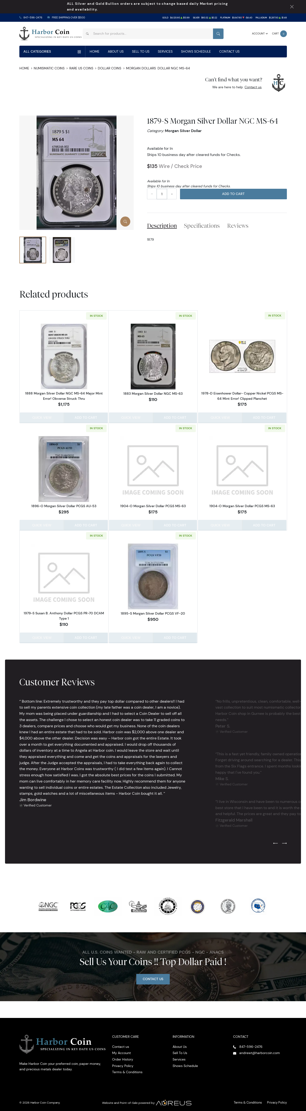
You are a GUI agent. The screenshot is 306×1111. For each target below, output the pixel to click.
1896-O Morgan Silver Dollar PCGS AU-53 (63, 505)
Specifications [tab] (202, 225)
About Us (116, 51)
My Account (121, 1051)
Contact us (253, 87)
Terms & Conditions (127, 1070)
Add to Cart (233, 194)
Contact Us (229, 51)
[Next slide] (284, 841)
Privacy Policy (122, 1063)
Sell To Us (140, 51)
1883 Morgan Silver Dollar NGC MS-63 (153, 393)
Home (94, 51)
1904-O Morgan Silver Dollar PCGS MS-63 (153, 505)
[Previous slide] (275, 841)
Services (165, 51)
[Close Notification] (291, 6)
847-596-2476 (32, 17)
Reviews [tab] (237, 225)
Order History (122, 1057)
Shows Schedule (196, 51)
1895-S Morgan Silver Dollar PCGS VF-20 (153, 612)
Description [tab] (162, 225)
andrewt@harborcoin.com (259, 1051)
